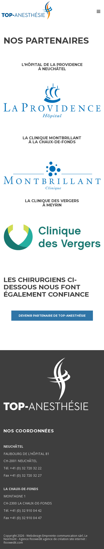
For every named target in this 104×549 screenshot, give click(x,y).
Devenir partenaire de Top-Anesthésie (52, 315)
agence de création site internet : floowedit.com (45, 540)
